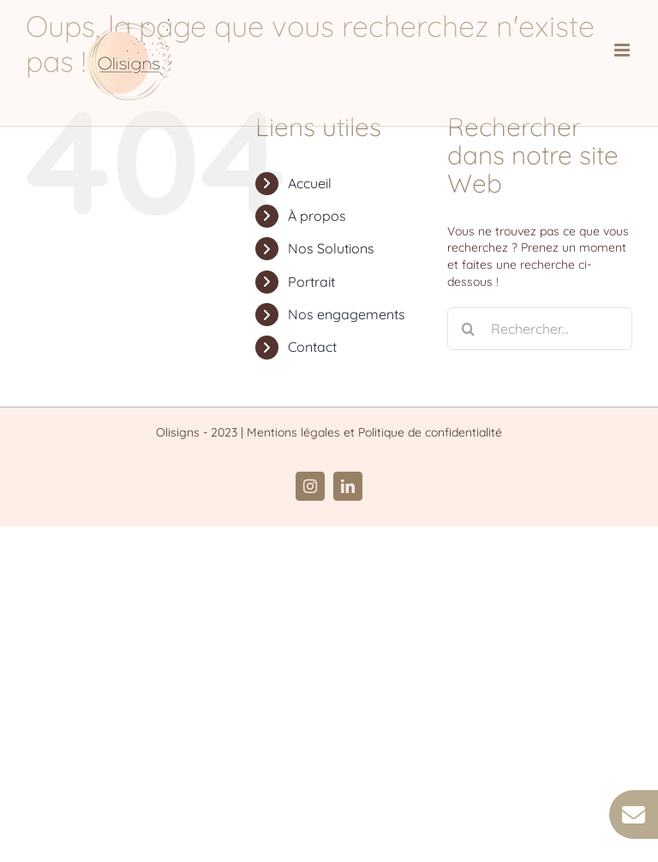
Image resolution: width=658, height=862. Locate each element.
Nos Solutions (331, 248)
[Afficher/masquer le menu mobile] (623, 50)
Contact (312, 346)
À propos (317, 215)
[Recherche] (468, 328)
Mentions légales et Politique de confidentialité (374, 432)
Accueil (310, 183)
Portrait (311, 281)
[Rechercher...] (539, 328)
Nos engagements (346, 314)
